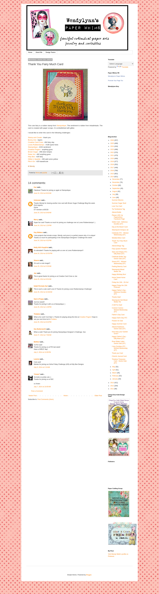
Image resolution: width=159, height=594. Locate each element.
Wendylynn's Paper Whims (116, 76)
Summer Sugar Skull (119, 203)
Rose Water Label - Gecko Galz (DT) (118, 342)
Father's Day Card (118, 315)
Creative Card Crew (35, 142)
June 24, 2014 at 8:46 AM (42, 213)
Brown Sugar (33, 152)
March (114, 373)
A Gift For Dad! (117, 305)
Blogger (88, 575)
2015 (112, 174)
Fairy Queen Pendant (119, 249)
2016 (112, 170)
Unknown (37, 200)
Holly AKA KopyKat (41, 247)
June (114, 197)
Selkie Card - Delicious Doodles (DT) (120, 223)
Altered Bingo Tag (118, 246)
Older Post (98, 396)
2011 (112, 389)
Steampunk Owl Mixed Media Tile (119, 301)
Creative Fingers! (86, 317)
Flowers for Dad (117, 321)
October (115, 185)
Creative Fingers (34, 149)
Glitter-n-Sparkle (34, 159)
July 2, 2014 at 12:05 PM (42, 352)
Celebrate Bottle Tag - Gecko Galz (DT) (119, 257)
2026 (112, 140)
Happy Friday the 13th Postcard (119, 286)
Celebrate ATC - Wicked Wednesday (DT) (120, 234)
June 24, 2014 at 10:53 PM (43, 253)
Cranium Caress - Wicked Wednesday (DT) (120, 310)
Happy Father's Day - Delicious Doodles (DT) (119, 292)
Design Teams (50, 52)
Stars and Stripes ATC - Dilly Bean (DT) (120, 253)
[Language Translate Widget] (121, 64)
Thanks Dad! (116, 297)
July (113, 194)
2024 (112, 146)
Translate (122, 67)
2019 (112, 161)
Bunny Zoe (32, 140)
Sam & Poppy (39, 299)
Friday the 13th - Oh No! (120, 282)
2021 (112, 155)
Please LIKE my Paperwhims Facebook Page (118, 217)
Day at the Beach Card (120, 227)
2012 (112, 386)
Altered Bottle (116, 212)
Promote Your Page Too (115, 80)
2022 (112, 152)
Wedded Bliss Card (118, 238)
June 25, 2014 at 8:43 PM (42, 322)
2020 (112, 158)
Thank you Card (117, 353)
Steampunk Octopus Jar (120, 230)
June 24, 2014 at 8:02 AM (42, 193)
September (116, 188)
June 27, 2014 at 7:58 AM (42, 335)
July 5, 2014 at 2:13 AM (42, 367)
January (115, 379)
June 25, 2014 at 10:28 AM (43, 292)
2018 (112, 164)
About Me (39, 52)
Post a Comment (37, 391)
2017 (112, 167)
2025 (112, 143)
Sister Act (31, 154)
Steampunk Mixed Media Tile (118, 270)
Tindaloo (37, 314)
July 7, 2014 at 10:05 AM (42, 387)
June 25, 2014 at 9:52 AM (42, 279)
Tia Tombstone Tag (118, 209)
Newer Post (33, 396)
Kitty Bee (31, 157)
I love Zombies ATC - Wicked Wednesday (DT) (120, 348)
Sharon (36, 260)
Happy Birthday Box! (119, 274)
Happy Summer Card (119, 324)
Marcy (36, 220)
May (114, 367)
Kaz (35, 187)
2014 (112, 177)
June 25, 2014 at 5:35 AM (42, 266)
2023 (112, 149)
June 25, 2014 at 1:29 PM (42, 307)
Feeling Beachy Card (119, 266)
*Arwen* (37, 374)
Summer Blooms (117, 200)
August (115, 191)
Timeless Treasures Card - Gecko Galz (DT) (119, 361)
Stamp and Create (35, 137)
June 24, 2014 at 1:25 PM (42, 225)
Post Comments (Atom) (45, 399)
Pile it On (31, 161)
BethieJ (36, 342)
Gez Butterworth (40, 329)
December (116, 179)
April (114, 370)
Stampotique (61, 126)
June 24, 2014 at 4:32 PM (42, 240)
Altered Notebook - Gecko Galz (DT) (118, 328)
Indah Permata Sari (41, 286)
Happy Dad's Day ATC (119, 318)
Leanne (36, 359)
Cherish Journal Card (119, 356)
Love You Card (117, 206)
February (115, 376)
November (116, 182)
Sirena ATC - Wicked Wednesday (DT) (119, 262)
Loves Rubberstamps (36, 145)
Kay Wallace (38, 232)
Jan (35, 273)
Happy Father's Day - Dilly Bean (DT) (119, 337)
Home (30, 52)
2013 (112, 383)
